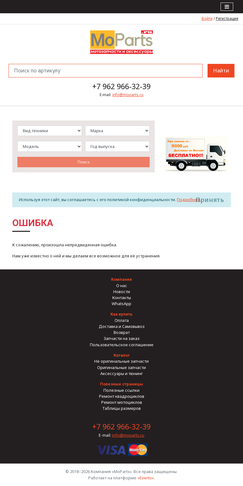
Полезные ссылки (121, 390)
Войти (207, 18)
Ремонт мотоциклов (121, 402)
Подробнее (188, 199)
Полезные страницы (121, 384)
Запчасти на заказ (122, 338)
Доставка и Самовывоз (122, 326)
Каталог (122, 355)
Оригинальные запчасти (121, 367)
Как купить (121, 314)
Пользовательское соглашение (121, 345)
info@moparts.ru (127, 94)
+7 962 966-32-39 (121, 86)
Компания (121, 279)
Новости (121, 291)
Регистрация (227, 18)
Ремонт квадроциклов (121, 396)
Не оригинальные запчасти (121, 361)
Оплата (122, 320)
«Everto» (145, 478)
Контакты (121, 297)
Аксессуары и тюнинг (121, 373)
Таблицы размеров (121, 408)
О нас (121, 285)
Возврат (122, 332)
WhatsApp (121, 303)
